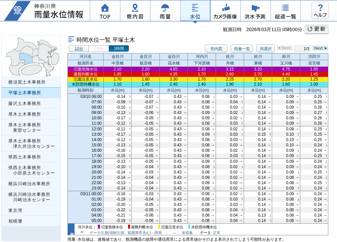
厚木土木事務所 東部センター (24, 127)
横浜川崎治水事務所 (29, 183)
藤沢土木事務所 (24, 103)
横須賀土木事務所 (27, 82)
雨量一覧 (242, 48)
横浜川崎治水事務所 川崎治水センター (29, 197)
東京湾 (15, 210)
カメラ (225, 11)
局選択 (266, 48)
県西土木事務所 (24, 156)
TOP (105, 11)
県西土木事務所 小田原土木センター (31, 170)
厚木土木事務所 (24, 114)
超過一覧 (285, 11)
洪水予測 (255, 11)
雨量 (165, 11)
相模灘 (15, 221)
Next (320, 48)
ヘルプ (320, 10)
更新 (316, 29)
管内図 (135, 11)
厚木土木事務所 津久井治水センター (31, 143)
